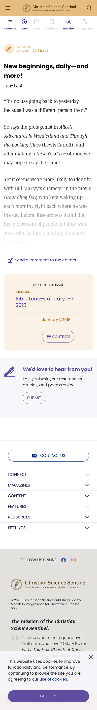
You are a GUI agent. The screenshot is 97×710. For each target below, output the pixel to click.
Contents (58, 337)
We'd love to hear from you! (58, 369)
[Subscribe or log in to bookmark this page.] (51, 25)
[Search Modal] (89, 8)
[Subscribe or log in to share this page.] (36, 25)
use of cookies (53, 679)
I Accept (48, 696)
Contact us (48, 456)
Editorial (24, 47)
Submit (34, 398)
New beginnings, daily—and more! (46, 71)
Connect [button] (17, 474)
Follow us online (38, 560)
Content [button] (17, 496)
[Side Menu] (8, 8)
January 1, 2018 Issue (32, 51)
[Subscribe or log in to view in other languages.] (85, 25)
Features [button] (17, 506)
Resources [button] (19, 517)
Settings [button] (17, 528)
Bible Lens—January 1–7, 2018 (45, 302)
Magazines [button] (19, 485)
